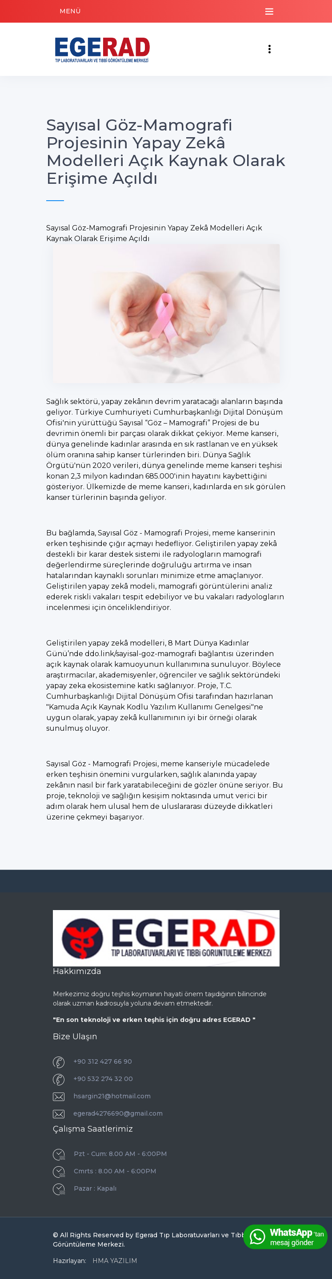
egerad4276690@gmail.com (118, 1113)
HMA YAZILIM (114, 1261)
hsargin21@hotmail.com (112, 1096)
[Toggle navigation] (269, 11)
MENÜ (70, 11)
